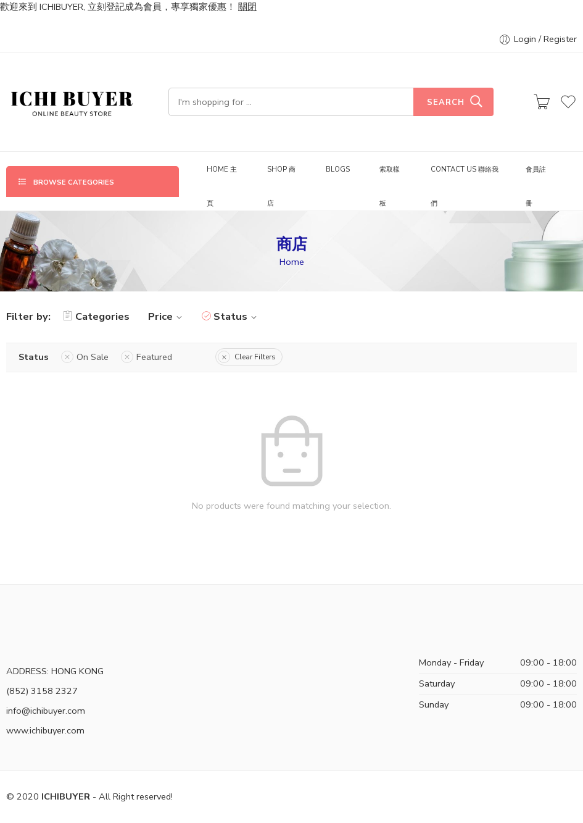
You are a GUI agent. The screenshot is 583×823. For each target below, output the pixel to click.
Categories (96, 316)
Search (446, 102)
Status (236, 316)
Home (291, 262)
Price (167, 316)
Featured (154, 357)
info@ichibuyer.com (45, 710)
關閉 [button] (247, 7)
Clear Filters (255, 357)
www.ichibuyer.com (45, 730)
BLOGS (338, 169)
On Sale (92, 357)
